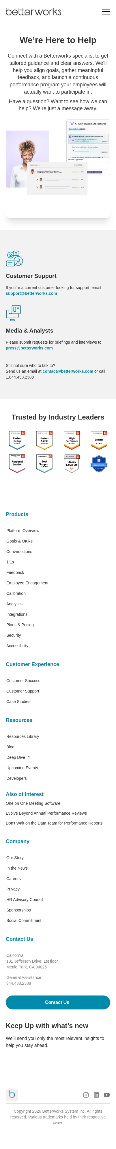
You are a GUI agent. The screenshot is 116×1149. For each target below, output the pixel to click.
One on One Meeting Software (33, 803)
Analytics (14, 604)
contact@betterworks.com (68, 371)
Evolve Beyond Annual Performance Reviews (46, 813)
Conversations (19, 551)
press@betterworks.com (29, 348)
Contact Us (19, 939)
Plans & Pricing (20, 624)
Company (17, 841)
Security (13, 635)
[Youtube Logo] (106, 1094)
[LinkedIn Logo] (96, 1094)
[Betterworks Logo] (33, 11)
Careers (13, 878)
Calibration (16, 593)
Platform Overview (22, 530)
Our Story (15, 857)
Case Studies (18, 701)
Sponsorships (18, 910)
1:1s (10, 562)
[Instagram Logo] (86, 1094)
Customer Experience (32, 664)
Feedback (15, 572)
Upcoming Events (22, 768)
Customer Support (22, 691)
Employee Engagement (27, 583)
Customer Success (23, 680)
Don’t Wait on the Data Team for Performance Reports (54, 823)
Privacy (13, 889)
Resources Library (22, 736)
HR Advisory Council (24, 899)
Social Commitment (23, 920)
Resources (19, 720)
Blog (10, 747)
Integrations (16, 614)
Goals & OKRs (19, 541)
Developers (16, 778)
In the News (17, 868)
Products (17, 514)
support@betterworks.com (31, 293)
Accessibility (17, 645)
